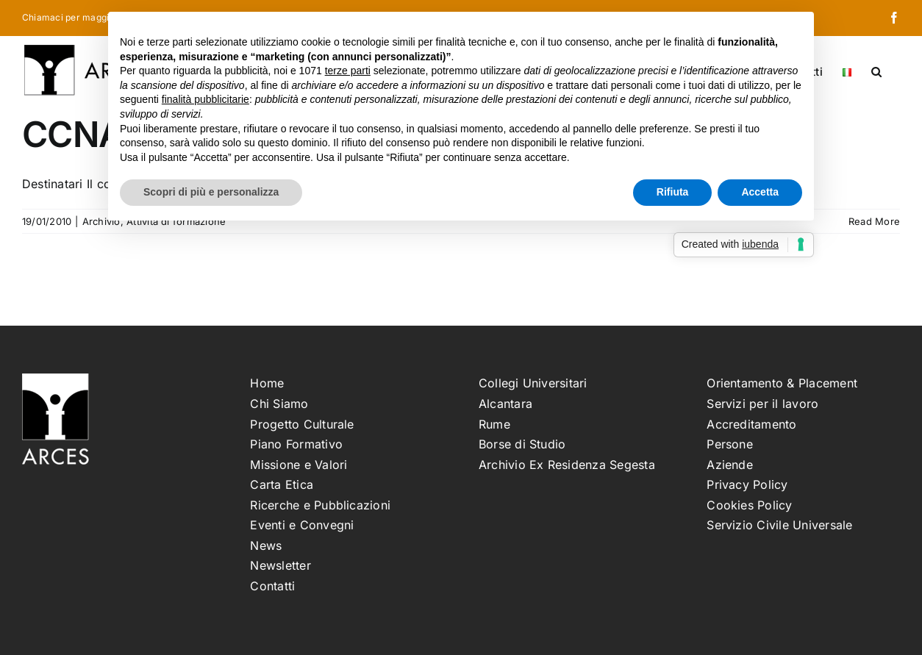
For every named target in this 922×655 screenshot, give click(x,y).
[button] (876, 70)
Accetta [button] (760, 192)
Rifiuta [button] (673, 192)
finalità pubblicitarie (205, 99)
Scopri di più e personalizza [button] (211, 192)
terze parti (348, 70)
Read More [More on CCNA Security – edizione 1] (874, 221)
